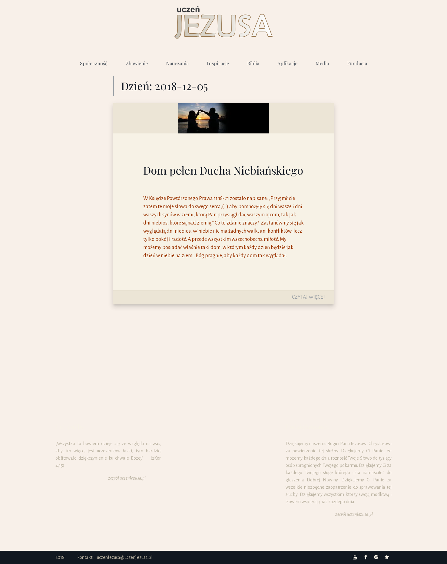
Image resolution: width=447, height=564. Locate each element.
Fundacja (357, 63)
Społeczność (94, 63)
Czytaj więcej (308, 297)
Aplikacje (287, 63)
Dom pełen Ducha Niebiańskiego (223, 170)
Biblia (253, 63)
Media (322, 63)
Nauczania (177, 63)
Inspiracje (218, 63)
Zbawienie (137, 63)
